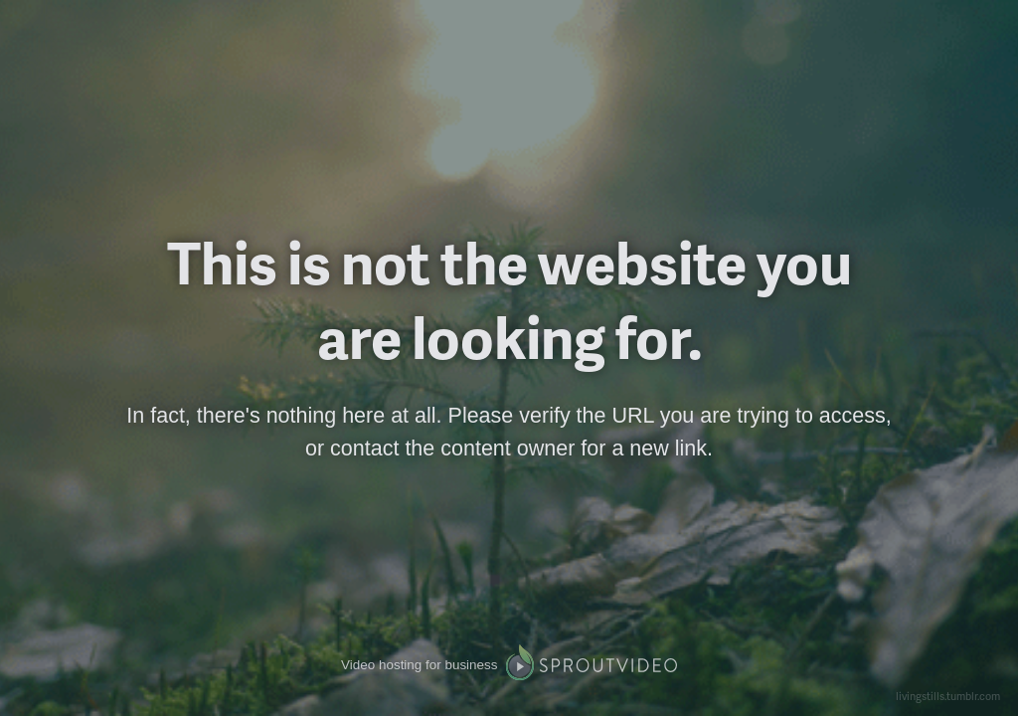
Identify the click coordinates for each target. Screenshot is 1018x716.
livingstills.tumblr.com (948, 695)
